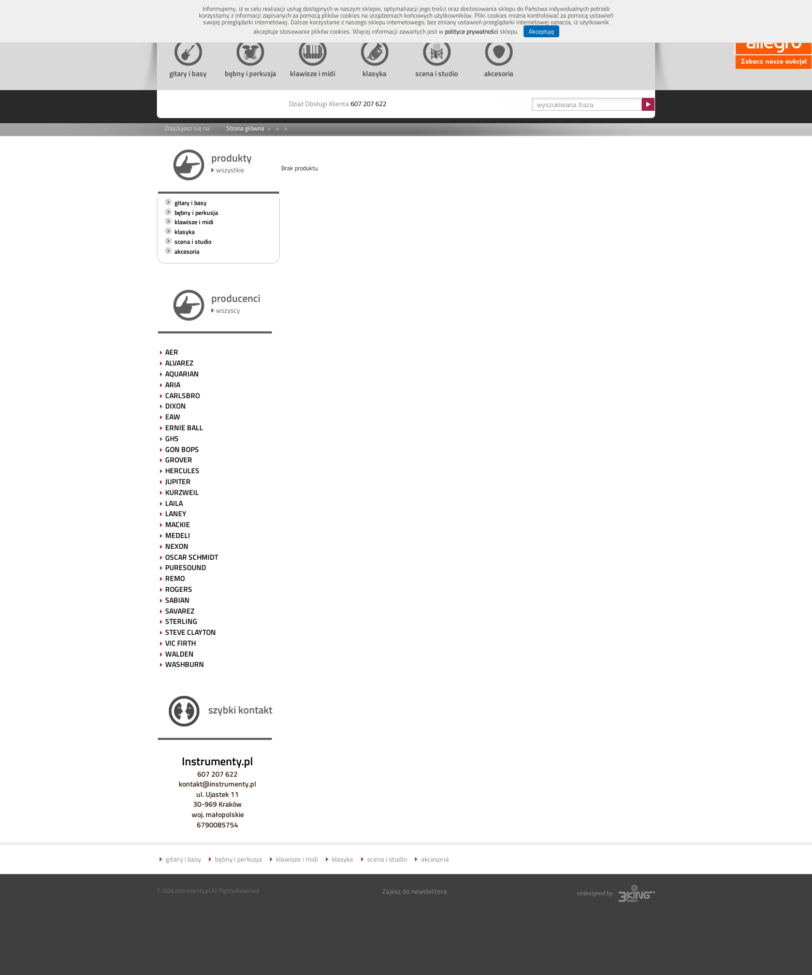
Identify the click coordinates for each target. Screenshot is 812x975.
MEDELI (177, 535)
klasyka (185, 232)
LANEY (175, 513)
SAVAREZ (179, 610)
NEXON (177, 546)
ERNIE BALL (184, 427)
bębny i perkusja (196, 212)
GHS (172, 438)
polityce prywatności (471, 31)
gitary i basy (191, 203)
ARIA (172, 384)
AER (171, 351)
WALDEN (179, 653)
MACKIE (177, 524)
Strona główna (245, 128)
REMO (175, 578)
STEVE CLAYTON (190, 632)
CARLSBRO (182, 395)
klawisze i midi (194, 222)
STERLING (181, 621)
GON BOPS (182, 449)
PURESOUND (185, 567)
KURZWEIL (182, 492)
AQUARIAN (182, 373)
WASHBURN (184, 664)
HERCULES (182, 470)
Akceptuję (541, 31)
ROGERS (178, 589)
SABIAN (177, 599)
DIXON (175, 405)
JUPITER (178, 481)
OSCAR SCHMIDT (191, 556)
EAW (172, 416)
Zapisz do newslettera (414, 891)
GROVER (178, 459)
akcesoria (187, 251)
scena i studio (193, 241)
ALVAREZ (179, 362)
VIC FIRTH (180, 642)
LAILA (174, 503)
